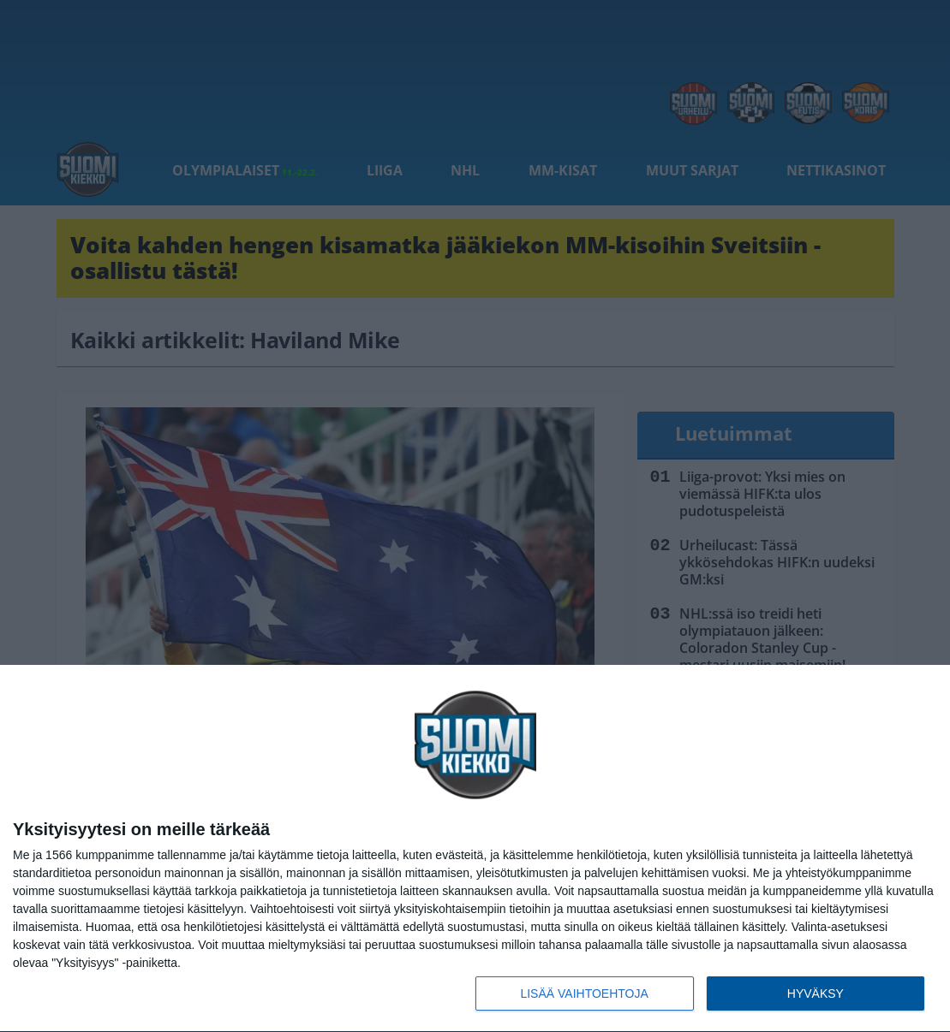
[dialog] (475, 849)
